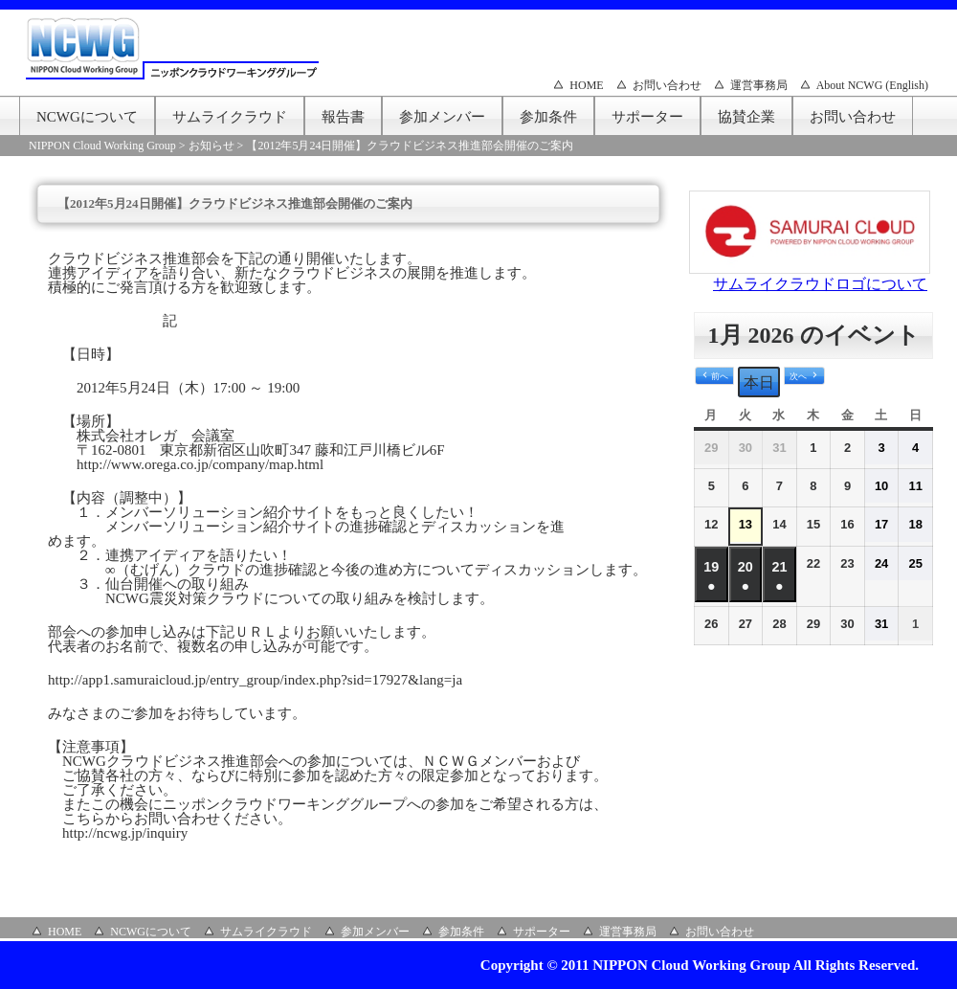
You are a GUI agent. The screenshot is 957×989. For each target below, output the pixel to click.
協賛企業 (746, 116)
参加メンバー (442, 116)
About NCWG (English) (872, 85)
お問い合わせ (667, 85)
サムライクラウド (229, 116)
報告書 (343, 116)
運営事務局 (759, 85)
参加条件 (548, 116)
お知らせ (211, 145)
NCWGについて (87, 116)
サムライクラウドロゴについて (820, 284)
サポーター (647, 116)
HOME (586, 85)
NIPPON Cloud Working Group (102, 145)
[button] (714, 376)
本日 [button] (759, 382)
